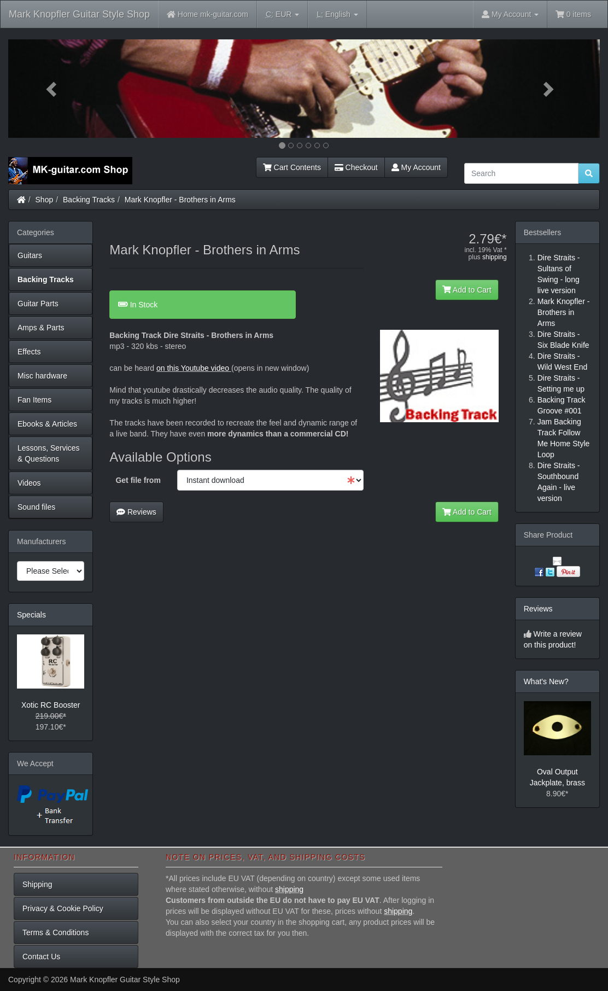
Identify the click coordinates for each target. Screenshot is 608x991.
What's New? (546, 681)
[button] (52, 88)
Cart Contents (292, 167)
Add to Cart (467, 289)
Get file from (137, 480)
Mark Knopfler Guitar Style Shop (79, 14)
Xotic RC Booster (50, 705)
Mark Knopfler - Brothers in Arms (180, 199)
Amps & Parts (41, 327)
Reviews (136, 512)
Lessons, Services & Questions (48, 453)
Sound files (36, 507)
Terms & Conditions (55, 932)
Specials (31, 614)
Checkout (356, 167)
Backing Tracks (89, 199)
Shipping (37, 884)
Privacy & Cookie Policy (62, 908)
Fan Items (34, 399)
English (337, 14)
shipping (494, 257)
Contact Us (41, 956)
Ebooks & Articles (47, 423)
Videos (29, 483)
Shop (45, 199)
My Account (416, 167)
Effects (29, 351)
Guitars (29, 255)
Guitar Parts (38, 303)
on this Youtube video (193, 368)
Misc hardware (42, 375)
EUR (282, 14)
